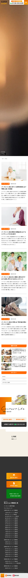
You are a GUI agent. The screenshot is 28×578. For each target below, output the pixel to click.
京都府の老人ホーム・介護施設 (11, 539)
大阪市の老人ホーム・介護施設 (11, 512)
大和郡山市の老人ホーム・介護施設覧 (13, 563)
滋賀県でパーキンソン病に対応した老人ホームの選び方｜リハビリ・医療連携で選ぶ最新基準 (19, 365)
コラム (3, 379)
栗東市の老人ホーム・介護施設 (11, 568)
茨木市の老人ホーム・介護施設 (11, 523)
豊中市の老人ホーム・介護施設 (11, 518)
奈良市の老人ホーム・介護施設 (11, 561)
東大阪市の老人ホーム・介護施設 (12, 516)
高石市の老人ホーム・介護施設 (11, 537)
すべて (4, 376)
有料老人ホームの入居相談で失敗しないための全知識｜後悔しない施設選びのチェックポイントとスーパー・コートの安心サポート (19, 359)
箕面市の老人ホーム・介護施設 (11, 527)
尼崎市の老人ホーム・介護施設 (11, 550)
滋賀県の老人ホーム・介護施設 (11, 566)
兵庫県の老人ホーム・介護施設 (11, 546)
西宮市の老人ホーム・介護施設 (11, 556)
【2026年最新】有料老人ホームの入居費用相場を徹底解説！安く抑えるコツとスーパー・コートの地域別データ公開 (19, 351)
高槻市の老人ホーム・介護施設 (11, 520)
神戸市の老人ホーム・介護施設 (11, 548)
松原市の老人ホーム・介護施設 (11, 535)
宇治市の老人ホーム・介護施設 (11, 543)
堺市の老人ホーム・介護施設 (11, 514)
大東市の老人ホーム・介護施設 (11, 531)
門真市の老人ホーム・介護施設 (11, 529)
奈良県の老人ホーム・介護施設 (11, 559)
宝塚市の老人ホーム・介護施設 (11, 552)
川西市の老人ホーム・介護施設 (11, 554)
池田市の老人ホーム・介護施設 (11, 525)
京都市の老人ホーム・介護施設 (11, 542)
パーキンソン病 (5, 183)
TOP (3, 158)
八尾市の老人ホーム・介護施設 (11, 533)
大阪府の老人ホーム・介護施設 (11, 510)
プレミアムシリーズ (8, 508)
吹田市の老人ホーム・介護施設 (11, 522)
